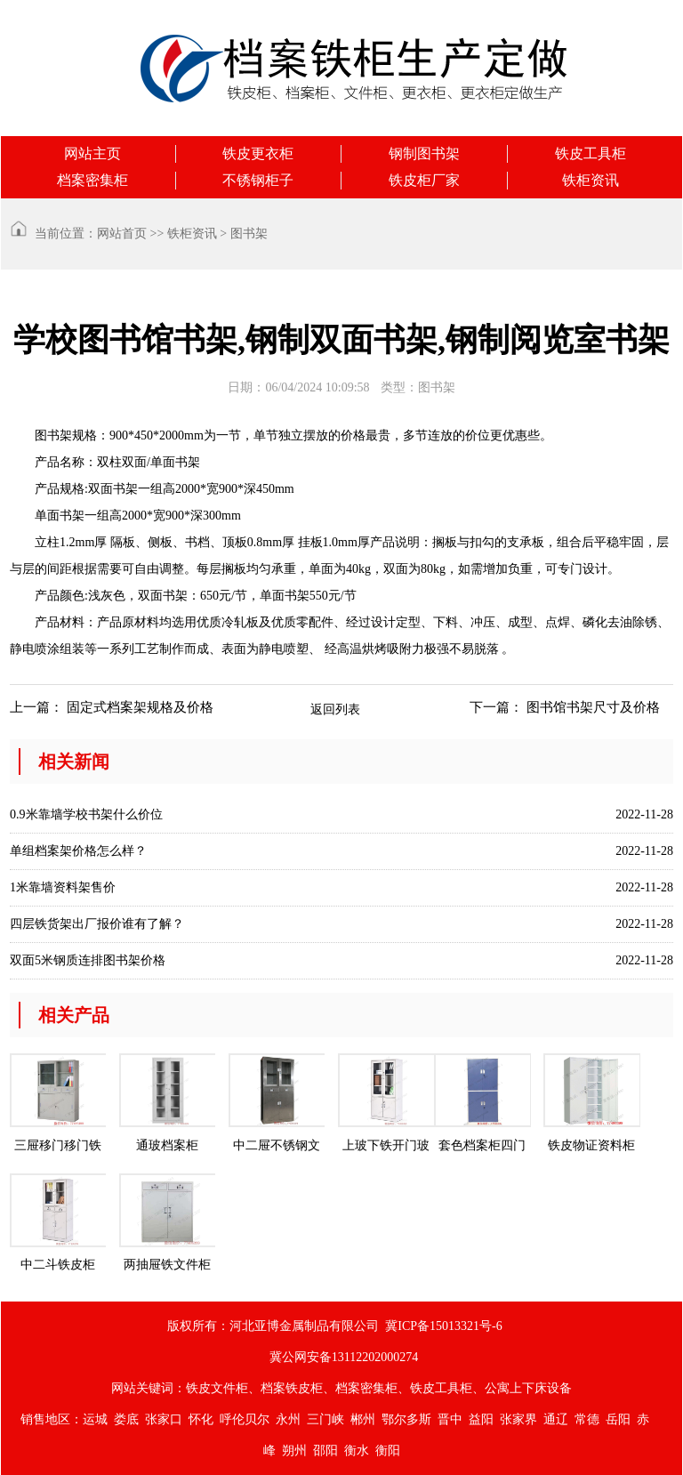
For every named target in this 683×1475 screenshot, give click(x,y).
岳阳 (618, 1419)
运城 (95, 1419)
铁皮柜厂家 (424, 180)
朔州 (294, 1450)
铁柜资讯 (590, 180)
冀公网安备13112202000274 (343, 1357)
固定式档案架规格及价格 (140, 707)
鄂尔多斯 (406, 1419)
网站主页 (92, 153)
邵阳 (325, 1450)
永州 (288, 1419)
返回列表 (335, 709)
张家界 (518, 1419)
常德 (587, 1419)
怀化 (201, 1419)
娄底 (126, 1419)
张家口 (163, 1419)
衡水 (356, 1450)
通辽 (555, 1419)
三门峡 (325, 1419)
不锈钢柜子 (257, 180)
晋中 (450, 1419)
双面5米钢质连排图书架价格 (87, 960)
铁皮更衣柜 (257, 153)
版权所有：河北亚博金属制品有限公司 (273, 1326)
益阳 (481, 1419)
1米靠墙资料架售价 (63, 887)
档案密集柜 (92, 180)
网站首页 (122, 233)
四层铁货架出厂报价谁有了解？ (97, 924)
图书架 (249, 233)
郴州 (362, 1419)
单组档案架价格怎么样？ (78, 851)
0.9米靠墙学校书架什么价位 (86, 814)
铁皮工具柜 (590, 153)
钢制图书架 (424, 153)
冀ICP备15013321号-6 (443, 1326)
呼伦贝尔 (244, 1419)
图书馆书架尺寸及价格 (593, 707)
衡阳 (387, 1450)
